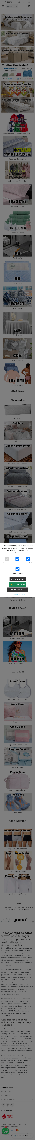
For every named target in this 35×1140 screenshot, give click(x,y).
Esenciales (7, 560)
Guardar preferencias (17, 590)
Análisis (17, 560)
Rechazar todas (17, 579)
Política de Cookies (17, 594)
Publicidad (27, 560)
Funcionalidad (17, 570)
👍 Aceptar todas (17, 584)
